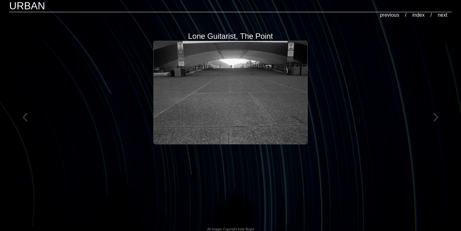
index (418, 15)
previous (389, 15)
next (442, 15)
